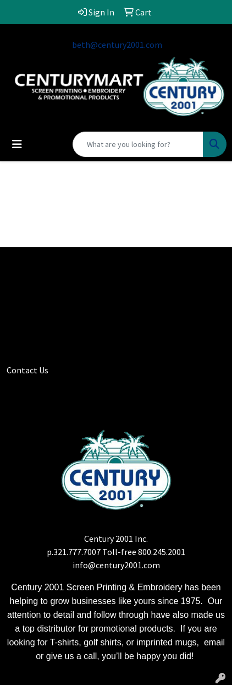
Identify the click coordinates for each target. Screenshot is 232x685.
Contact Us (27, 370)
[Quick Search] (138, 144)
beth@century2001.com (117, 44)
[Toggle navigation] (17, 144)
